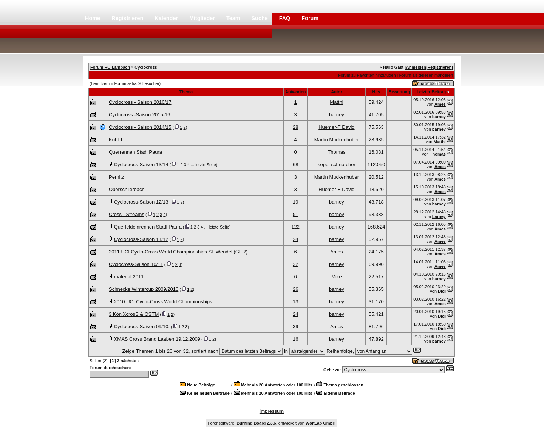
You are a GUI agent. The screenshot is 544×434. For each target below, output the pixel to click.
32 (295, 264)
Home (92, 18)
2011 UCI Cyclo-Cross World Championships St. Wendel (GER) (178, 252)
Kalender (167, 18)
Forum (309, 18)
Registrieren (128, 18)
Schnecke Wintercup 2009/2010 (143, 289)
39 (295, 326)
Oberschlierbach (127, 189)
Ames (440, 104)
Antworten (295, 92)
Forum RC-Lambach (110, 67)
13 (295, 301)
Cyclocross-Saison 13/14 (141, 164)
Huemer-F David (336, 127)
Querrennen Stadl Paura (135, 152)
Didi (442, 291)
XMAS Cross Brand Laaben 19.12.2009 (157, 339)
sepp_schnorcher (336, 164)
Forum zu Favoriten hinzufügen (367, 75)
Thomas (336, 152)
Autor (336, 92)
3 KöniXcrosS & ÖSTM (134, 314)
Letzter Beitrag (431, 92)
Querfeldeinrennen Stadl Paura (148, 227)
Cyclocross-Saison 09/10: (142, 326)
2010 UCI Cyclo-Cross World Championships (163, 301)
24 (295, 239)
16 (295, 339)
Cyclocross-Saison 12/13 (141, 202)
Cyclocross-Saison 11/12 (141, 239)
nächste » (130, 360)
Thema (186, 92)
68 (295, 164)
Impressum (272, 411)
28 (295, 127)
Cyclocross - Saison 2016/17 (140, 102)
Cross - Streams (126, 214)
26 (295, 289)
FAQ (285, 18)
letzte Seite (205, 164)
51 (295, 214)
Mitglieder (202, 18)
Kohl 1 (116, 139)
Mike (336, 277)
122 (295, 227)
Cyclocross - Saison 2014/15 (140, 127)
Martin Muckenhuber (336, 139)
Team (234, 18)
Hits (376, 92)
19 (295, 202)
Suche (260, 18)
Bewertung (399, 92)
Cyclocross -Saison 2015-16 (139, 114)
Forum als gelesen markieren (426, 75)
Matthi (336, 102)
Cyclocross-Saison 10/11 (136, 264)
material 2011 (129, 277)
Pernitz (116, 177)
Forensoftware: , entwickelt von (271, 423)
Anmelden (416, 67)
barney (336, 114)
